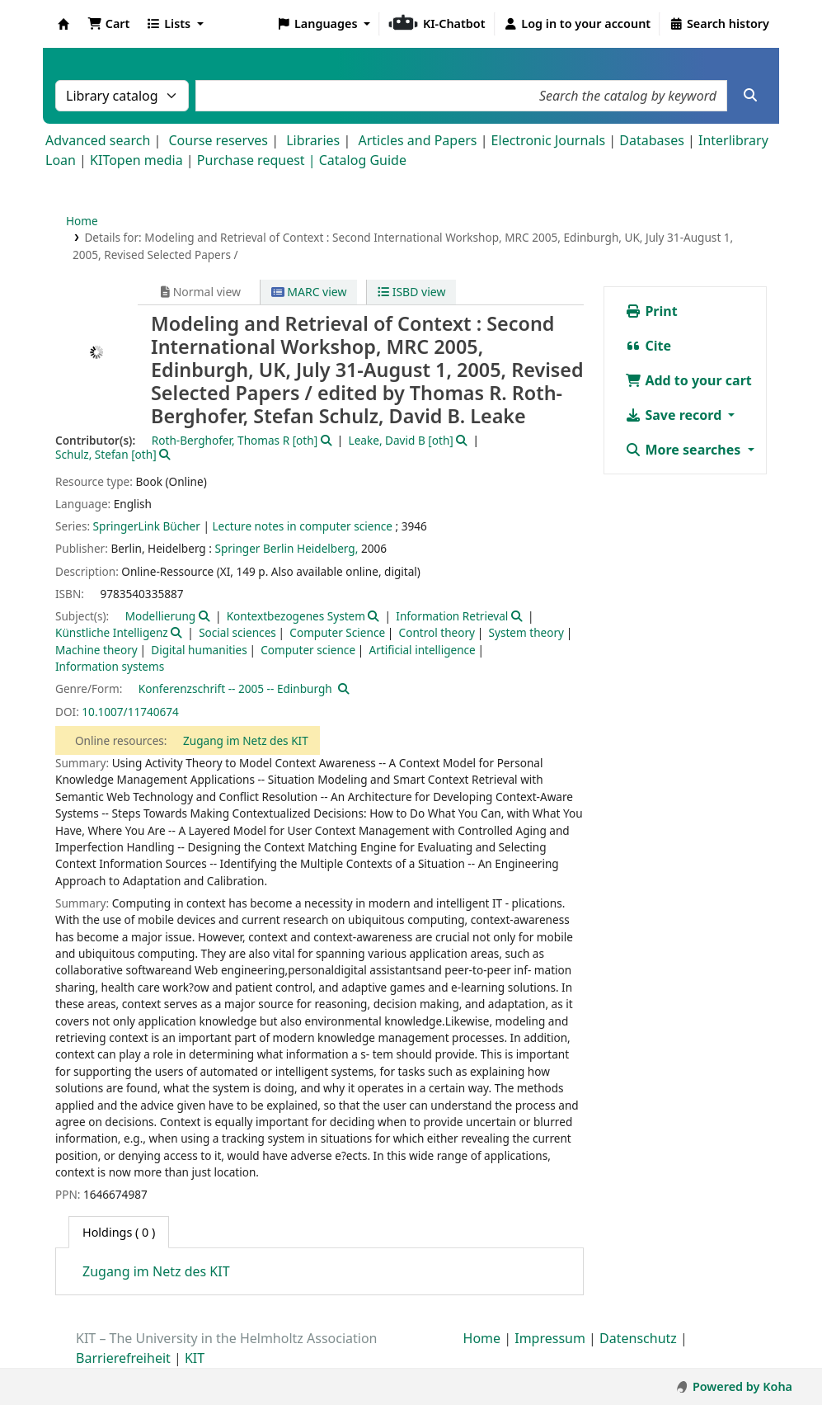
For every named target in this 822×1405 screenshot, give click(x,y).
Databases (651, 140)
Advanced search (97, 140)
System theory (526, 632)
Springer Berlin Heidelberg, (286, 548)
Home (82, 221)
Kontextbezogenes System (296, 616)
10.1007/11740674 (130, 711)
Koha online (63, 24)
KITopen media (136, 160)
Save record (675, 415)
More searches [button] (684, 450)
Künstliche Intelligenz (111, 632)
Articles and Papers (417, 140)
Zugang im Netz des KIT (245, 740)
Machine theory (96, 650)
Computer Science (337, 632)
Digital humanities (199, 650)
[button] (108, 24)
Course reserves (218, 140)
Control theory (437, 632)
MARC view (309, 291)
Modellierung (160, 616)
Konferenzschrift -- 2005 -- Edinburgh (235, 688)
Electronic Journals (548, 140)
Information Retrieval (452, 616)
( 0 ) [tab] (118, 1232)
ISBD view (411, 291)
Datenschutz (638, 1338)
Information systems (109, 666)
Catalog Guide (362, 160)
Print (651, 311)
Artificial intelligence (422, 650)
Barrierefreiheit (123, 1358)
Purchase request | (258, 160)
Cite (648, 346)
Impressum (549, 1338)
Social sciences (237, 632)
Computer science (308, 650)
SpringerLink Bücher (146, 526)
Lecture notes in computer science (302, 526)
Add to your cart (688, 380)
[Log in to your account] (577, 24)
